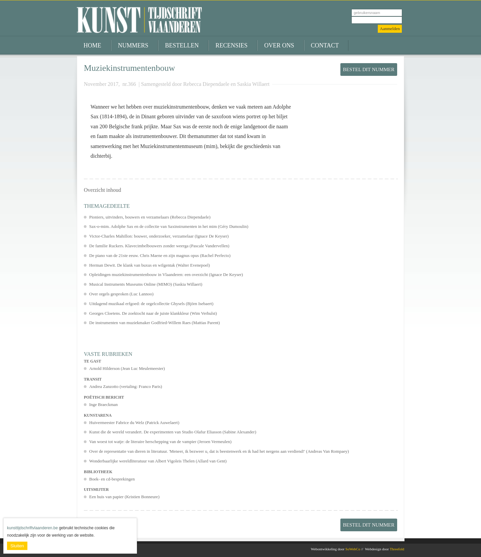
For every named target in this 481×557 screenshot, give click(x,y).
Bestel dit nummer (368, 69)
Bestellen (182, 45)
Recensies (231, 45)
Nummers (133, 45)
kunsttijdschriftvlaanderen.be (32, 528)
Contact (325, 45)
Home (92, 45)
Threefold (397, 549)
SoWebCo (352, 549)
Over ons (279, 45)
